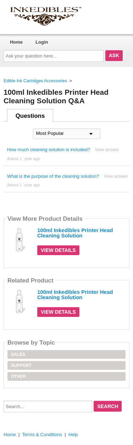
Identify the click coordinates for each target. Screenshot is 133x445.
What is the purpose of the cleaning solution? (53, 176)
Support (21, 365)
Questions (30, 115)
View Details (58, 250)
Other (18, 376)
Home (16, 42)
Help (73, 434)
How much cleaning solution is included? (48, 149)
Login (41, 42)
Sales (18, 354)
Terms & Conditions (42, 434)
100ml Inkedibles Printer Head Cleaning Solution (75, 232)
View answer (107, 149)
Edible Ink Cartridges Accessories (35, 80)
